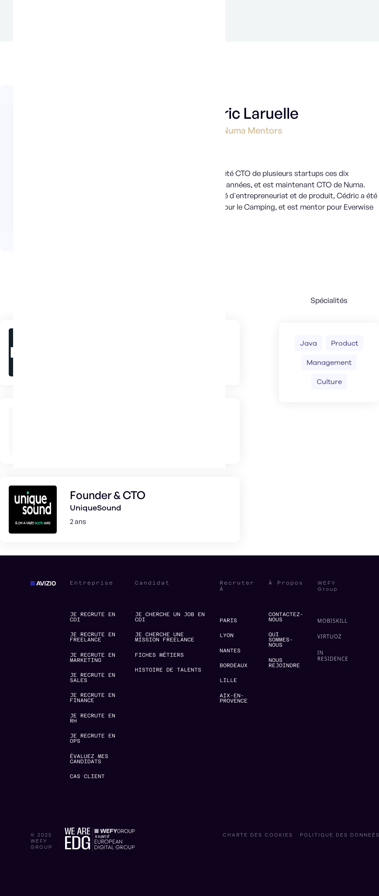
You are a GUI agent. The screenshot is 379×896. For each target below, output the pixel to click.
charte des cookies (258, 835)
